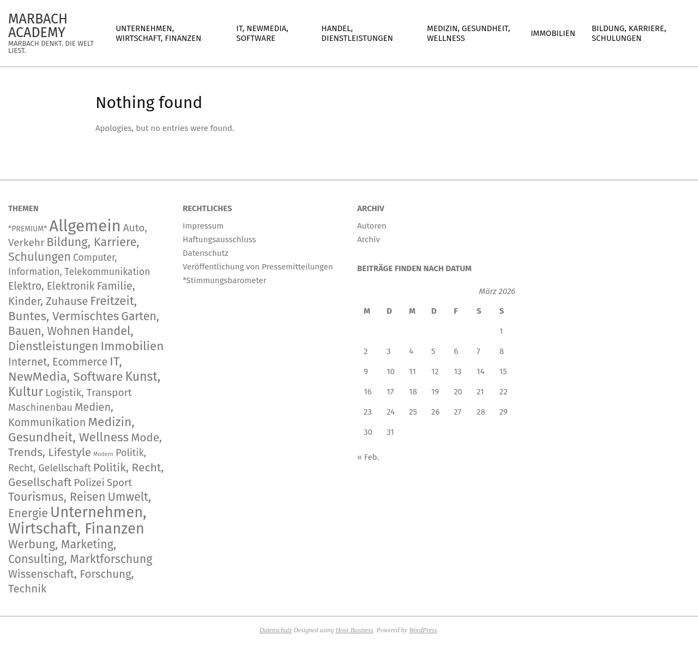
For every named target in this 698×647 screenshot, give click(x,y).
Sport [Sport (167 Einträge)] (119, 483)
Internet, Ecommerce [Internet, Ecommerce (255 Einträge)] (57, 362)
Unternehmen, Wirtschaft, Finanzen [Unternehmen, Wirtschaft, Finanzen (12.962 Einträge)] (77, 520)
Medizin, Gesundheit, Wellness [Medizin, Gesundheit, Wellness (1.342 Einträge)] (71, 430)
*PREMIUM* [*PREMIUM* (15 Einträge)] (27, 228)
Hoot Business (354, 630)
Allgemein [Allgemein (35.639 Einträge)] (85, 226)
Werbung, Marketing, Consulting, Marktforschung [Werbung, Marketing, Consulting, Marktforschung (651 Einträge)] (80, 551)
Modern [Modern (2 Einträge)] (103, 454)
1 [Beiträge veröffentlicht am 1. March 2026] (501, 331)
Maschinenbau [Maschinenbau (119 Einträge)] (40, 408)
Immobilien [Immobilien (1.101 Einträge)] (132, 346)
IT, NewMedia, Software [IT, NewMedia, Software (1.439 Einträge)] (65, 369)
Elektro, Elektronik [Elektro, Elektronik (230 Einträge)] (51, 286)
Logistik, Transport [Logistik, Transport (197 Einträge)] (88, 392)
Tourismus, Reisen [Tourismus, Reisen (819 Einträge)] (57, 497)
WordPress (423, 630)
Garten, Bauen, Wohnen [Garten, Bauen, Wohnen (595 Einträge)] (83, 323)
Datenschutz (276, 630)
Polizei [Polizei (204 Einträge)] (89, 482)
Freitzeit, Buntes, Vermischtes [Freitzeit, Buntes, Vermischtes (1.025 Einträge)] (72, 308)
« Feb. (368, 457)
